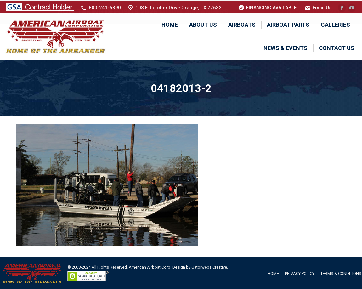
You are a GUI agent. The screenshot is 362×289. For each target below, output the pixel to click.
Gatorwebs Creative (209, 266)
